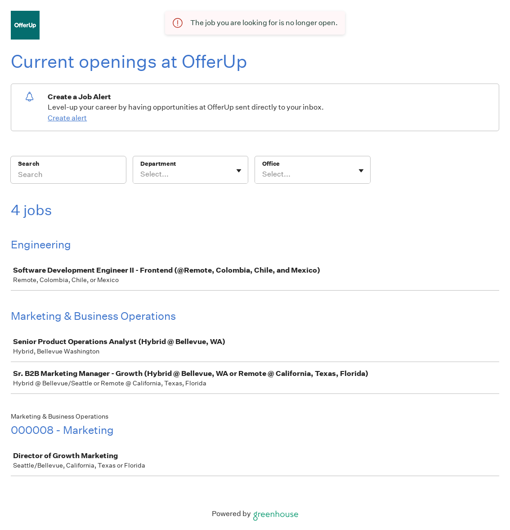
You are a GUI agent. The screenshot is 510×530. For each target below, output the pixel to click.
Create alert (67, 118)
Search (28, 164)
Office (271, 164)
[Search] (68, 175)
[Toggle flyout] (238, 170)
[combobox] (141, 174)
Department (158, 164)
